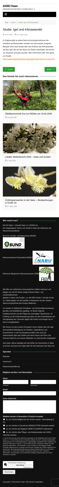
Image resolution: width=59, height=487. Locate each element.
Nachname (34, 385)
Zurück (9, 69)
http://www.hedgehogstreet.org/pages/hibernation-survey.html (29, 59)
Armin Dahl (7, 35)
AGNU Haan (10, 6)
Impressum (7, 361)
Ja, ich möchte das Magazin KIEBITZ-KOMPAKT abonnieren (29, 429)
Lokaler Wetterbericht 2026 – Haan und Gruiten (28, 157)
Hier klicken (20, 465)
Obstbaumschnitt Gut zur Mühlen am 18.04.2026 (28, 113)
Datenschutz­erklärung (11, 366)
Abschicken (9, 472)
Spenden (6, 356)
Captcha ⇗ (27, 467)
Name (6, 378)
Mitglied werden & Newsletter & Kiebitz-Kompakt (23, 416)
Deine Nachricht (10, 398)
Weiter (50, 69)
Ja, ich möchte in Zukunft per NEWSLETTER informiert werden (30, 426)
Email (6, 389)
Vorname (6, 385)
